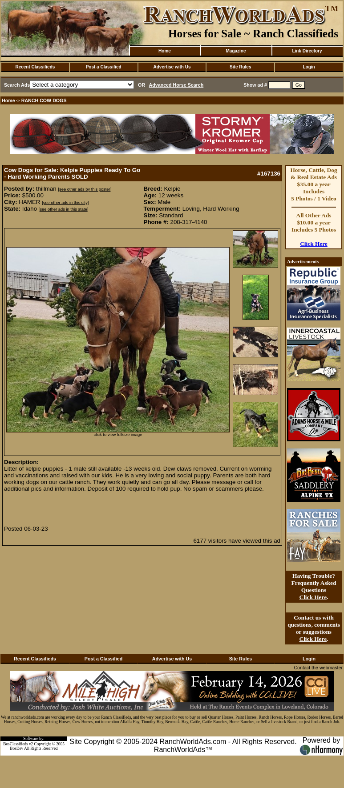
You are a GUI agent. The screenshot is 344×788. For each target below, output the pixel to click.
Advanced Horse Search (176, 85)
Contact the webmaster (318, 667)
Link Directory (307, 50)
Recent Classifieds (35, 66)
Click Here (314, 243)
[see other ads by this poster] (84, 189)
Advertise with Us (172, 66)
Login (309, 66)
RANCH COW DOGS (44, 100)
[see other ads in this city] (65, 202)
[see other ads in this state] (63, 209)
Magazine (236, 50)
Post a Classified (103, 66)
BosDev (16, 748)
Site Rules (240, 66)
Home (164, 50)
